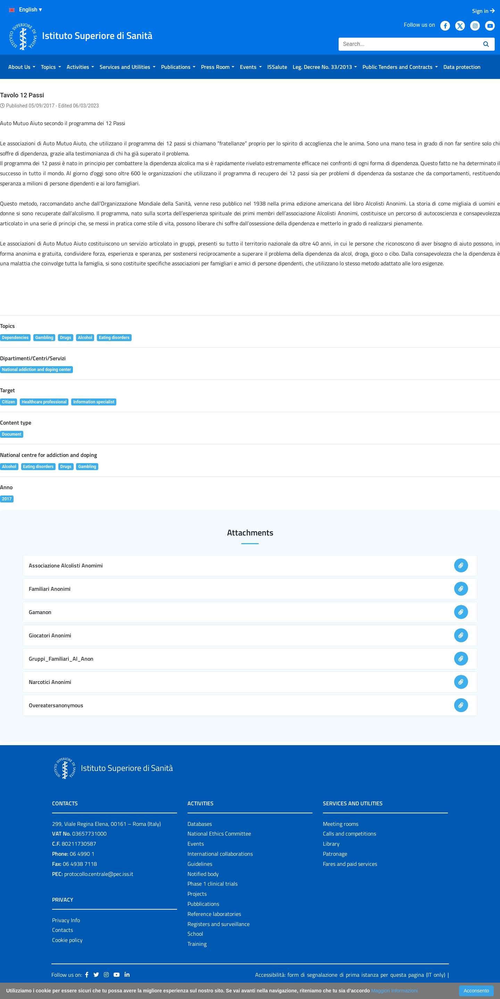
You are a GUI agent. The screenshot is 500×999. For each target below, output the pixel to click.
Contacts (62, 930)
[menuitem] (22, 67)
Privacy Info (66, 920)
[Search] (408, 44)
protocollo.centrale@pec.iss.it (98, 874)
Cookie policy (67, 940)
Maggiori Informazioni (394, 990)
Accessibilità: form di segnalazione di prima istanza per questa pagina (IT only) (350, 974)
